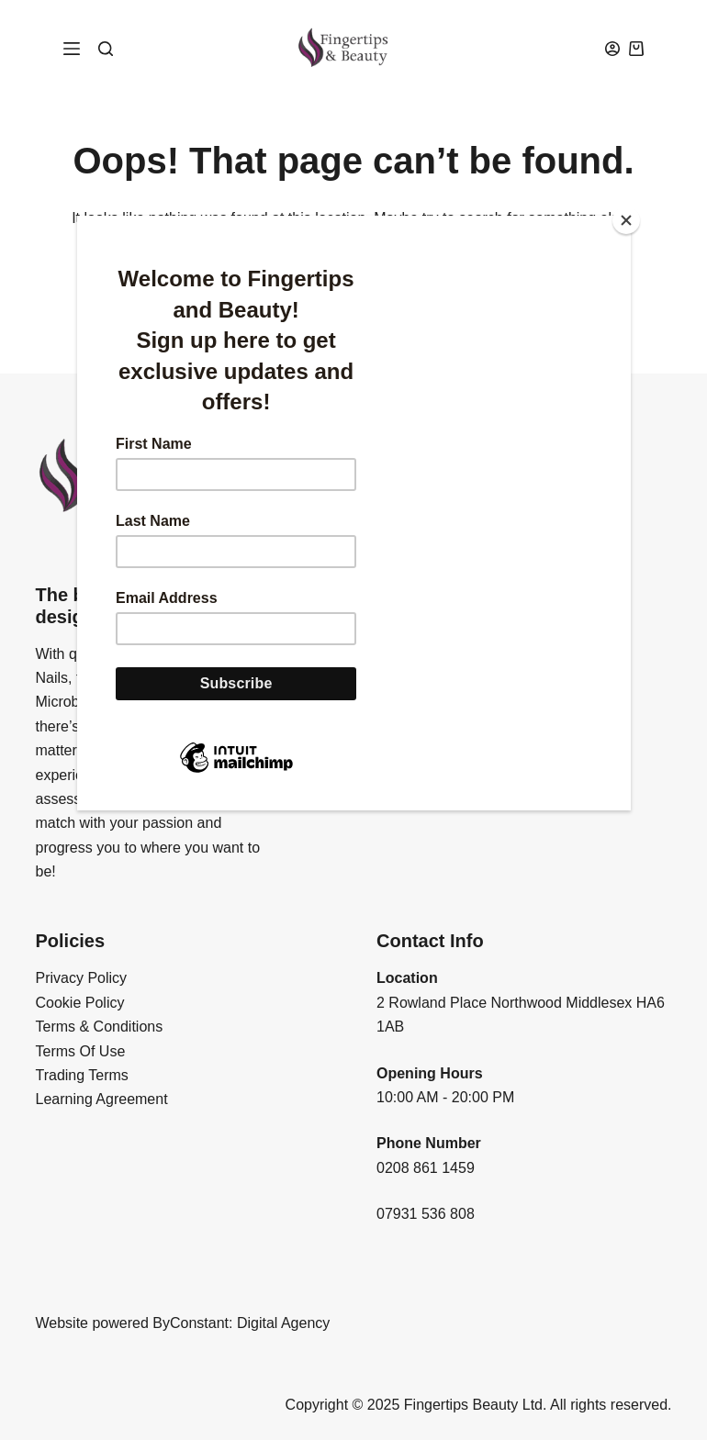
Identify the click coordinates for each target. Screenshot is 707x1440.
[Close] (626, 220)
